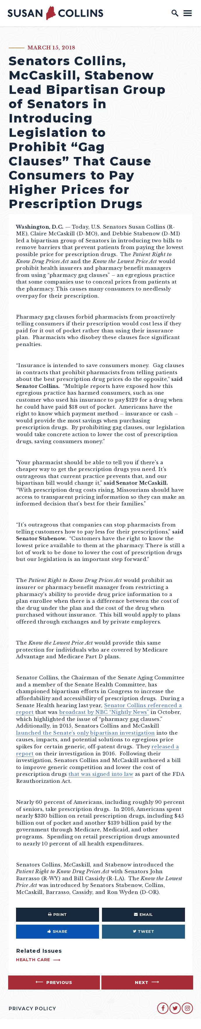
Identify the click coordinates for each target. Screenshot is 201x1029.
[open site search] (175, 13)
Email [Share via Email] (143, 914)
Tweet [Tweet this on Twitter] (143, 931)
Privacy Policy (32, 1008)
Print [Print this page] (57, 914)
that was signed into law (100, 774)
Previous (59, 982)
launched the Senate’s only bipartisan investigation (85, 733)
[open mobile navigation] (187, 13)
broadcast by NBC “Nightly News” (104, 712)
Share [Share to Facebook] (57, 931)
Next (142, 982)
